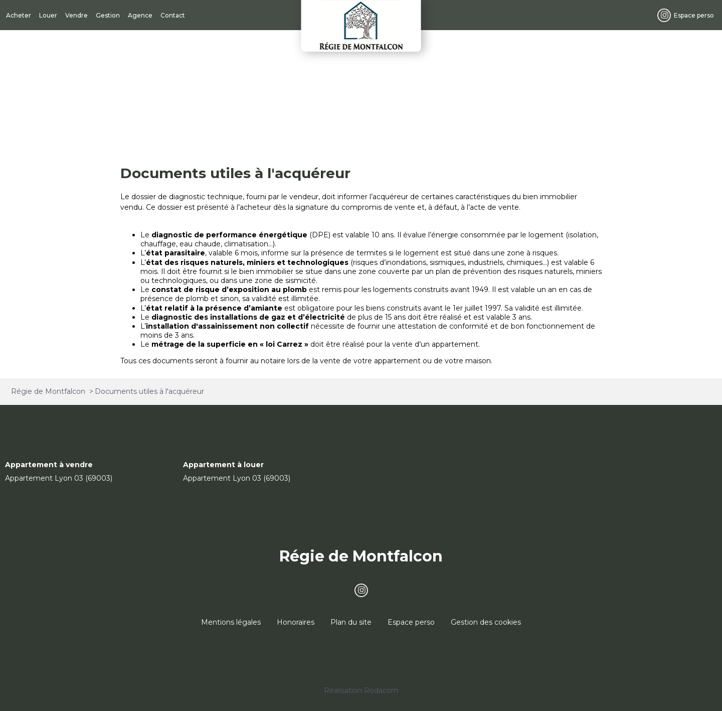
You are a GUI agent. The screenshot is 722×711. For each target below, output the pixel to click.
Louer (48, 15)
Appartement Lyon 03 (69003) (58, 478)
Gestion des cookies (486, 622)
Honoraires (295, 622)
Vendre (76, 15)
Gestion (108, 15)
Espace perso (694, 15)
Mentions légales (231, 622)
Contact (172, 15)
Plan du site (351, 622)
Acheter (18, 15)
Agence (140, 15)
